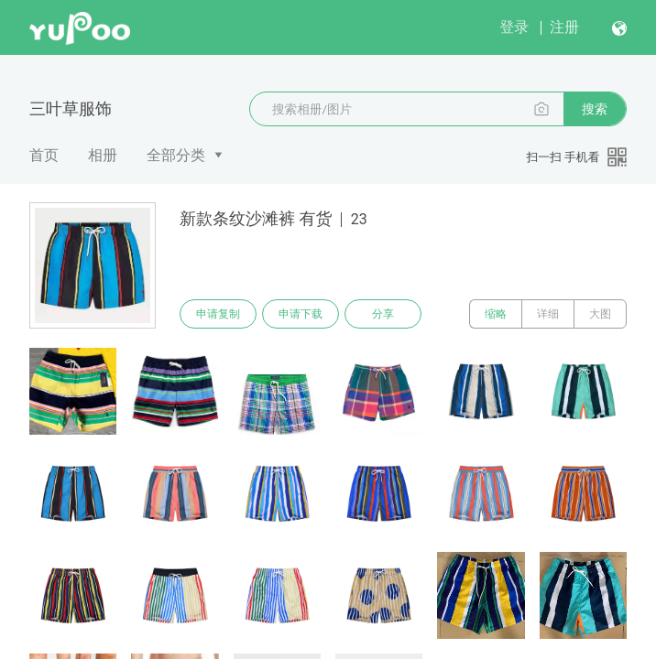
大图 (600, 314)
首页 (44, 155)
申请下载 (301, 314)
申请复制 (218, 314)
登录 (514, 27)
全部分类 (176, 155)
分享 (383, 314)
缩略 (496, 314)
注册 (564, 27)
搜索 (594, 109)
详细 (548, 314)
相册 (102, 155)
